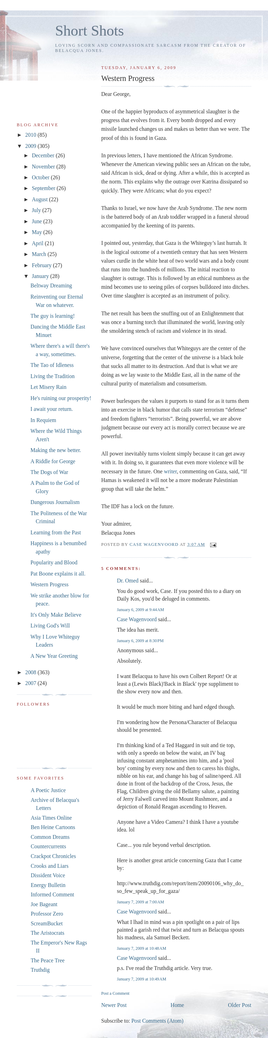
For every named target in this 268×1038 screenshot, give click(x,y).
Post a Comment (115, 993)
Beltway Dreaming (51, 285)
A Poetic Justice (48, 790)
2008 (31, 672)
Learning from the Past (55, 532)
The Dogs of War (49, 472)
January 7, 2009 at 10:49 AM (141, 979)
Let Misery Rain (48, 387)
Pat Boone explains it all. (57, 574)
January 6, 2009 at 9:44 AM (140, 609)
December (44, 155)
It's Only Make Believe (55, 615)
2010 (31, 135)
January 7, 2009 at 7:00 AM (140, 902)
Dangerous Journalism (55, 502)
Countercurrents (48, 846)
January (41, 276)
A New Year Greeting (53, 656)
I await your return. (51, 409)
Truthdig (40, 970)
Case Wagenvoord (137, 619)
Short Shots (89, 30)
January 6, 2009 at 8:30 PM (140, 640)
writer (170, 471)
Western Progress (49, 584)
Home (177, 1005)
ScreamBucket (47, 923)
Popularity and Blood (53, 562)
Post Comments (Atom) (157, 1021)
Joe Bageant (44, 904)
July (37, 210)
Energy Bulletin (48, 885)
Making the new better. (55, 450)
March (39, 254)
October (41, 177)
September (44, 188)
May (37, 232)
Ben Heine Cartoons (53, 827)
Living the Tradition (52, 376)
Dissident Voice (48, 875)
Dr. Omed (128, 581)
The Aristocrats (47, 933)
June (37, 221)
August (40, 199)
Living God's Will (50, 626)
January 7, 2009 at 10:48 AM (141, 948)
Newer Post (114, 1005)
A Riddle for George (52, 461)
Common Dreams (50, 837)
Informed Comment (52, 894)
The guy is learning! (52, 316)
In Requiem (43, 420)
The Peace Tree (48, 960)
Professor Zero (47, 914)
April (38, 243)
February (42, 265)
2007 (31, 683)
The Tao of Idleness (52, 365)
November (44, 167)
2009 (31, 146)
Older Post (239, 1005)
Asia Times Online (51, 818)
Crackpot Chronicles (53, 856)
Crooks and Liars (49, 866)
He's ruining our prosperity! (60, 398)
